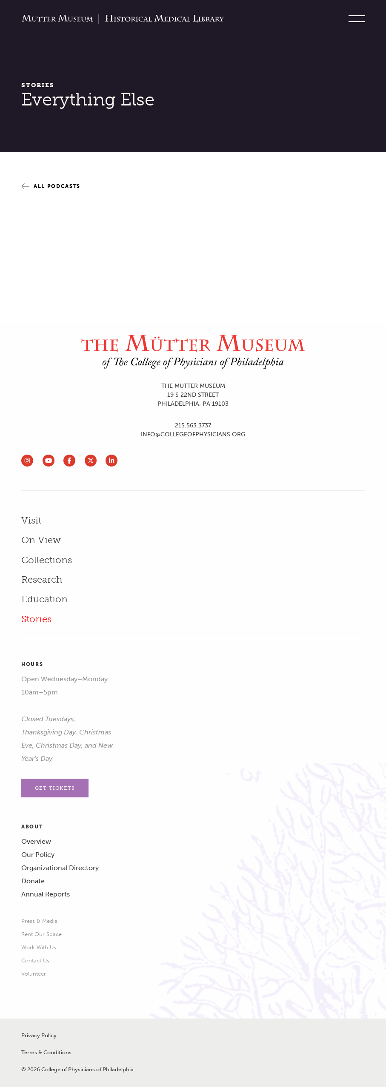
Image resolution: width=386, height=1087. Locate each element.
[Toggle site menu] (354, 19)
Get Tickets (55, 788)
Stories (37, 85)
